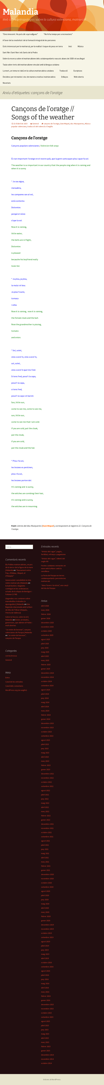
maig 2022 (45, 803)
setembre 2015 (47, 1017)
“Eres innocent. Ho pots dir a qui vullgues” (20, 34)
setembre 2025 (47, 635)
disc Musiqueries (77, 123)
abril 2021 (45, 857)
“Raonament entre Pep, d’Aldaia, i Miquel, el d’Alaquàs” (18, 573)
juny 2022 (44, 799)
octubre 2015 (46, 1013)
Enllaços (64, 77)
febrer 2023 (46, 765)
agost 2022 (45, 790)
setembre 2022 (47, 786)
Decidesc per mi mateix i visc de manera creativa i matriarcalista (29, 77)
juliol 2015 (45, 1025)
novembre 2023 (47, 727)
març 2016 (45, 992)
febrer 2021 (46, 866)
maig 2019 (45, 954)
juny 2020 (44, 899)
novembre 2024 (47, 677)
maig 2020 (45, 904)
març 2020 (45, 912)
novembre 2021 (47, 828)
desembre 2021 (47, 824)
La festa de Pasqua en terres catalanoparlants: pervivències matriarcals (53, 578)
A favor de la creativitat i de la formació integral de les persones (29, 40)
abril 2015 (45, 1038)
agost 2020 (45, 891)
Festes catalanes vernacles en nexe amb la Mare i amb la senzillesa (53, 568)
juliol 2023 (45, 744)
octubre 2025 (46, 631)
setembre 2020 (47, 887)
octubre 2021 (46, 832)
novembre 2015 (47, 1008)
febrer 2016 (46, 996)
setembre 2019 (47, 937)
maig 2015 (45, 1034)
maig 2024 (45, 702)
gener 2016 (45, 1000)
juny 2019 (44, 950)
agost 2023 (45, 740)
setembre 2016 (47, 966)
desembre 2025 (47, 622)
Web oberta (79, 77)
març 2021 (45, 862)
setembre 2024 (47, 685)
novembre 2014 (47, 1059)
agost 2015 (45, 1021)
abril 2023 (45, 757)
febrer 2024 (46, 715)
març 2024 (45, 710)
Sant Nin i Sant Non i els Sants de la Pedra (20, 52)
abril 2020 (45, 908)
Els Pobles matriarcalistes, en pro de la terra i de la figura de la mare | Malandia (19, 567)
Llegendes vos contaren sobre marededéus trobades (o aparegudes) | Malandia (17, 601)
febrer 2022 (46, 815)
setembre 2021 (47, 836)
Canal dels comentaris (14, 686)
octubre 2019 (46, 933)
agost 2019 (45, 941)
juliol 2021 (45, 845)
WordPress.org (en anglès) (16, 690)
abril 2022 (45, 807)
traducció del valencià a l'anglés (40, 126)
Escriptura (77, 70)
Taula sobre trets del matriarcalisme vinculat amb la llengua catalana (31, 64)
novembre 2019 (47, 929)
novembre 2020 (47, 878)
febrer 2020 (46, 916)
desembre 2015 (47, 1004)
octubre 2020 (46, 883)
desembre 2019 (47, 925)
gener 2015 (45, 1050)
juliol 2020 (45, 895)
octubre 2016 (46, 962)
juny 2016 (44, 979)
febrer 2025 (46, 664)
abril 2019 (45, 958)
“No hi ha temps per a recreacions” (58, 34)
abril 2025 (45, 656)
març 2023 (45, 761)
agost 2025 (45, 639)
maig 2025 (45, 652)
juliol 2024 (45, 694)
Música (80, 46)
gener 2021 (45, 870)
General (35, 123)
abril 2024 (45, 706)
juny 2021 (44, 849)
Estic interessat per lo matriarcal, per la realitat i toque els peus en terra (33, 46)
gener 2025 (45, 669)
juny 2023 (44, 748)
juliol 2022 (45, 794)
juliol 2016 (45, 975)
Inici (70, 46)
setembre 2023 (47, 736)
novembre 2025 (47, 627)
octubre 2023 (46, 731)
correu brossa (11, 656)
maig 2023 (45, 752)
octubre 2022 (46, 782)
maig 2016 (45, 983)
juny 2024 (44, 698)
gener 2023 (45, 769)
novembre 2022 (47, 778)
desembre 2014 (47, 1055)
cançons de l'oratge (51, 123)
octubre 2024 (46, 681)
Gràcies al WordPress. (52, 1079)
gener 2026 (45, 618)
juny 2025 (44, 648)
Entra (7, 677)
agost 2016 (45, 971)
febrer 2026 (46, 614)
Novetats (7, 83)
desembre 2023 (47, 723)
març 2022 (45, 811)
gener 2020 (45, 920)
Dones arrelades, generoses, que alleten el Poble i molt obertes (18, 623)
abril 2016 (45, 987)
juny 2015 (44, 1029)
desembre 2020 (47, 874)
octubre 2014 (46, 1063)
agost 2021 (45, 841)
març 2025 (45, 660)
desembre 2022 (47, 773)
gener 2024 (45, 719)
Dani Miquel (64, 123)
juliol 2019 (45, 945)
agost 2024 (45, 689)
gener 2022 (45, 820)
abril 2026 (45, 606)
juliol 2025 (45, 643)
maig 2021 (45, 853)
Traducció (63, 70)
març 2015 (45, 1042)
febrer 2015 (46, 1046)
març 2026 (45, 610)
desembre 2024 (47, 673)
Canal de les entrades (14, 682)
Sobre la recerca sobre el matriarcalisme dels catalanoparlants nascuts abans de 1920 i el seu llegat (44, 58)
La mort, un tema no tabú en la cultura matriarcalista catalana (28, 70)
